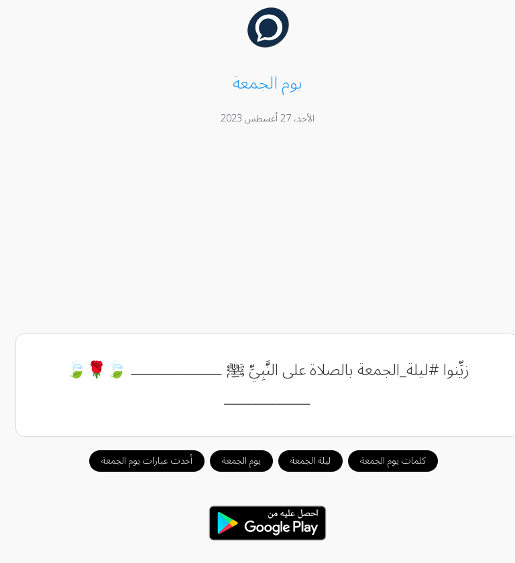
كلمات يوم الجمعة (383, 460)
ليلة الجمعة (300, 460)
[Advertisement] (258, 231)
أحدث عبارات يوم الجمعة (136, 460)
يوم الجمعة (231, 460)
